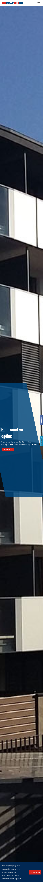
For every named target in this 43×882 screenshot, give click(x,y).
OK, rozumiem (35, 872)
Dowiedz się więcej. (15, 879)
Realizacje (9, 449)
